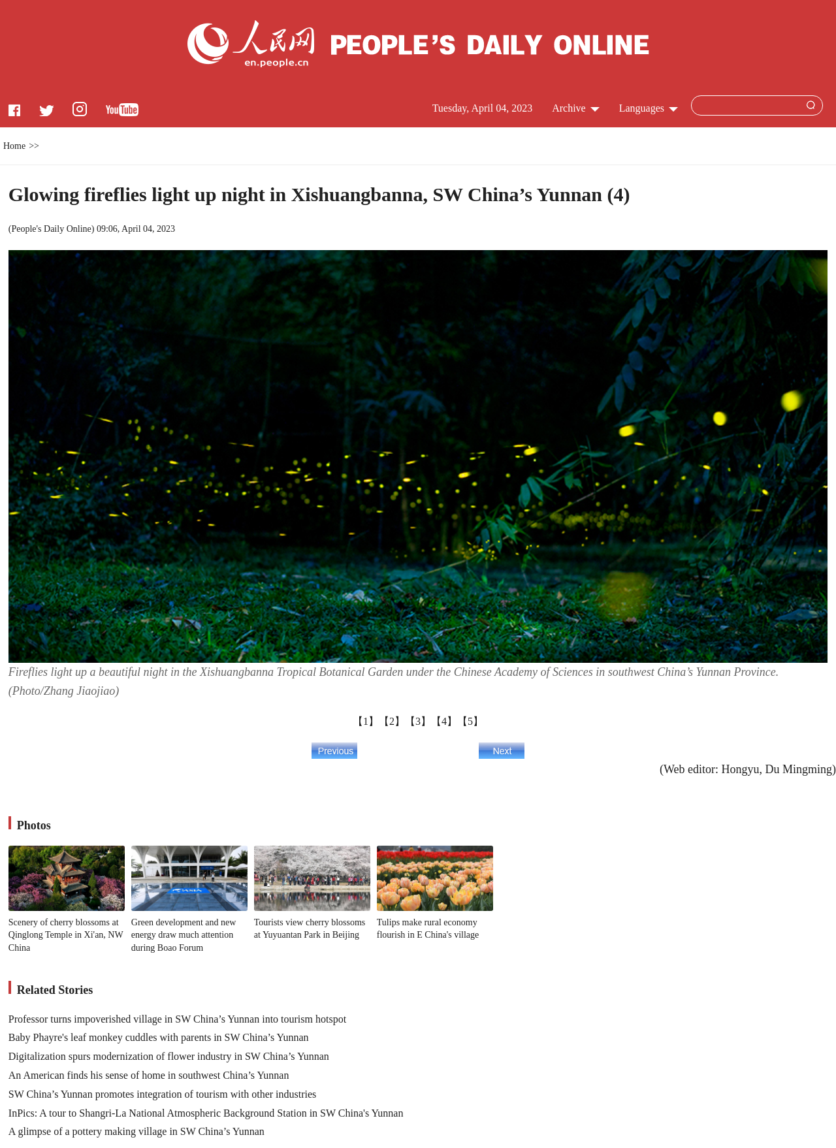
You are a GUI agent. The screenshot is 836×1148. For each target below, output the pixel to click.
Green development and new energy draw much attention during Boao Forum (183, 935)
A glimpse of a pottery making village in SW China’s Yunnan (136, 1131)
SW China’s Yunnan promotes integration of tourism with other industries (162, 1094)
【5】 (470, 721)
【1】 (366, 721)
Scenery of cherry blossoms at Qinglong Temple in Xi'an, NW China (65, 935)
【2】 (392, 721)
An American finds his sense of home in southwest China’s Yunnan (148, 1075)
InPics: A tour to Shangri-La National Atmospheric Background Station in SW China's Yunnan (206, 1113)
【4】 (444, 721)
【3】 (418, 721)
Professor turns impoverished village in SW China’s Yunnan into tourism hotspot (177, 1019)
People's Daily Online (51, 229)
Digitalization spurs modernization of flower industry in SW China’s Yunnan (168, 1056)
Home (14, 146)
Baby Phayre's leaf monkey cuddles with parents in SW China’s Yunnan (158, 1037)
